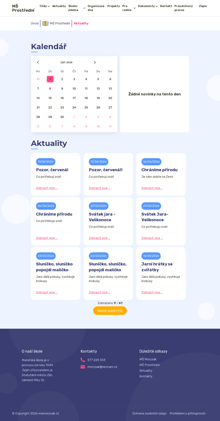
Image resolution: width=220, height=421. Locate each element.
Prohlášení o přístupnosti (187, 413)
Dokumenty (146, 6)
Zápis (203, 6)
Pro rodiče (126, 8)
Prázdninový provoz (183, 8)
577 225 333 (96, 360)
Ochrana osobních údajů (149, 413)
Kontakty (145, 376)
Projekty (113, 6)
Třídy (43, 6)
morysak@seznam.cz (102, 367)
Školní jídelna (73, 8)
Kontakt (166, 6)
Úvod (34, 23)
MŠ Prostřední (23, 8)
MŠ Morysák (148, 359)
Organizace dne (96, 8)
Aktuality (59, 6)
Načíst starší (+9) (110, 311)
